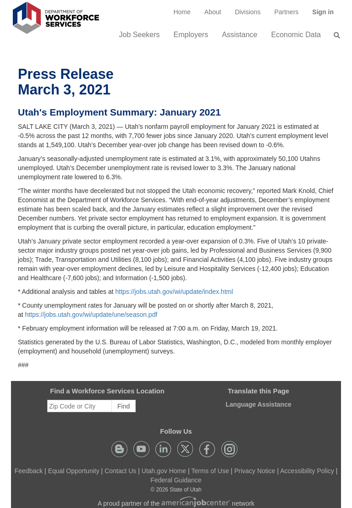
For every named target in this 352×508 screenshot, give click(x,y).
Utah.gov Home (164, 471)
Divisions (247, 12)
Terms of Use (210, 471)
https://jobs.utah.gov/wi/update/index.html (174, 291)
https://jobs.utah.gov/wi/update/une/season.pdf (91, 314)
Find (123, 406)
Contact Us (120, 471)
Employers (191, 35)
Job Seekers (139, 35)
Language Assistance (258, 404)
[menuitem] (181, 11)
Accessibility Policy (307, 471)
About (212, 12)
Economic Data (296, 35)
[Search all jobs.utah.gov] (334, 35)
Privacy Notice (254, 471)
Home (181, 12)
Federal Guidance (175, 480)
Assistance (239, 35)
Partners (286, 12)
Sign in (326, 15)
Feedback (29, 471)
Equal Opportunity (73, 471)
